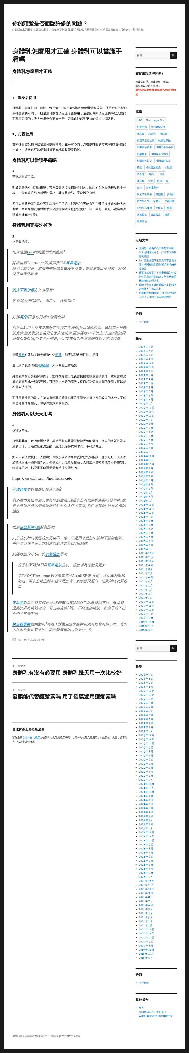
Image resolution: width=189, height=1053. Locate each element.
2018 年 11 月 (146, 626)
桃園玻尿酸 (164, 140)
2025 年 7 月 (146, 379)
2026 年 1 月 (146, 359)
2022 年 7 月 (146, 524)
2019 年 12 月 (146, 622)
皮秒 (139, 187)
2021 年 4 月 (146, 585)
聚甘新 (157, 201)
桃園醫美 (142, 153)
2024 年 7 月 (146, 427)
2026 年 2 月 (146, 355)
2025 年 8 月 (146, 375)
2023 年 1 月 (146, 500)
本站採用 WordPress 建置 (65, 1036)
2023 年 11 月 (146, 460)
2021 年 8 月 (146, 569)
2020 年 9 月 (146, 613)
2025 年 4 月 (146, 391)
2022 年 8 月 (146, 520)
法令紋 (140, 174)
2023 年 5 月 (146, 484)
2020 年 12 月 (146, 601)
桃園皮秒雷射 (144, 147)
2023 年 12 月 (146, 456)
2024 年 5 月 (146, 436)
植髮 (139, 167)
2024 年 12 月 (146, 407)
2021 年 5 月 (146, 581)
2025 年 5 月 (146, 387)
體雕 (58, 354)
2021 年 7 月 (146, 573)
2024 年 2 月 (146, 448)
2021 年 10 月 (146, 561)
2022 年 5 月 (146, 533)
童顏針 (159, 194)
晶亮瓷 (152, 133)
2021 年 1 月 (145, 597)
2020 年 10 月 (146, 609)
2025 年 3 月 (146, 395)
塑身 (21, 354)
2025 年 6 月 (146, 383)
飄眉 (167, 214)
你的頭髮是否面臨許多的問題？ (50, 23)
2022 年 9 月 (146, 516)
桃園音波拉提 (144, 160)
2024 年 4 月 (146, 440)
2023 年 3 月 (146, 492)
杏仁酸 (163, 133)
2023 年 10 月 (146, 464)
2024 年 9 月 (146, 419)
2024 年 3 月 (146, 444)
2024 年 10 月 (146, 415)
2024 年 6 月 (146, 431)
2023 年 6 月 (146, 480)
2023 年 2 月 (146, 496)
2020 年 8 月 (146, 618)
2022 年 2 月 (146, 545)
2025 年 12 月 (146, 363)
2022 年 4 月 (146, 537)
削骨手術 (142, 126)
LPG (30, 252)
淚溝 (162, 174)
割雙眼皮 (52, 554)
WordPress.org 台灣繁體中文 (156, 1016)
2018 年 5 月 (146, 630)
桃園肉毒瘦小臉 (164, 147)
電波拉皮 (142, 214)
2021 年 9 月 (146, 565)
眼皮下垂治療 (23, 290)
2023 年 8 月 (146, 472)
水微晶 (168, 167)
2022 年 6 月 (146, 529)
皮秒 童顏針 (152, 187)
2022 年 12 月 (146, 504)
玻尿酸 (140, 180)
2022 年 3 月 (146, 541)
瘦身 (23, 316)
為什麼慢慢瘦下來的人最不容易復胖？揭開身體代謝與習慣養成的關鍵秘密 (157, 264)
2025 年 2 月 (146, 399)
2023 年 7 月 (146, 476)
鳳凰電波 (73, 263)
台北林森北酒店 (31, 737)
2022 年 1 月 (146, 549)
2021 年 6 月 (146, 577)
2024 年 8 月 (146, 423)
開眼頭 (159, 207)
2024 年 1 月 (146, 452)
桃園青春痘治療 (159, 153)
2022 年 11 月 (146, 508)
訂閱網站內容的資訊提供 (152, 1012)
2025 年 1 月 (146, 403)
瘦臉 (150, 180)
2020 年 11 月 (146, 605)
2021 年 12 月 (146, 553)
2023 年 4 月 (146, 488)
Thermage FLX (155, 120)
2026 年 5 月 (146, 347)
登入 (141, 1007)
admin (22, 639)
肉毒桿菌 (170, 201)
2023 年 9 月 (146, 468)
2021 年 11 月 (146, 557)
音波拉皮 (19, 489)
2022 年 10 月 (146, 512)
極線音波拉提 (153, 167)
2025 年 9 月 (146, 371)
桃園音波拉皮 (163, 160)
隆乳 (169, 207)
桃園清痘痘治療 (145, 140)
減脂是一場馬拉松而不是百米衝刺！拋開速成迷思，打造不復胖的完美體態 (157, 252)
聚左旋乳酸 (21, 624)
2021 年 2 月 (146, 593)
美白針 (171, 194)
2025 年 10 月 (146, 367)
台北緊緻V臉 (30, 527)
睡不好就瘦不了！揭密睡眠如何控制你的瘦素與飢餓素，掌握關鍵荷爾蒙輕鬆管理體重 (157, 276)
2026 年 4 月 (146, 351)
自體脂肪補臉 (144, 207)
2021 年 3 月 (146, 589)
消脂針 (152, 174)
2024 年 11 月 (146, 411)
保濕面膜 (43, 365)
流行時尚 (144, 322)
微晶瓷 (17, 602)
